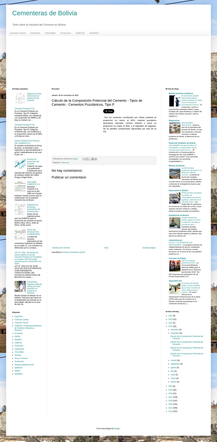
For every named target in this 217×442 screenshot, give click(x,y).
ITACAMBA (50, 33)
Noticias (18, 355)
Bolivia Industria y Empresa (181, 93)
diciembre (175, 330)
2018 (171, 393)
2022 (171, 323)
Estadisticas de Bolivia (179, 215)
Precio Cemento (21, 358)
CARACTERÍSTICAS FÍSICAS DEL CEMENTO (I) (27, 142)
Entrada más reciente (61, 248)
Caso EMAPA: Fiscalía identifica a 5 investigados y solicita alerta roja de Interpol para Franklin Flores (183, 147)
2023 (171, 319)
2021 (171, 326)
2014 (171, 408)
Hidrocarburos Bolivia (178, 190)
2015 (171, 404)
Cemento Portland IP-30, (25, 109)
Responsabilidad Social (24, 365)
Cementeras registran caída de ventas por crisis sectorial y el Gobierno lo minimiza (34, 287)
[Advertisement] (104, 61)
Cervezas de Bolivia (177, 258)
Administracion (175, 240)
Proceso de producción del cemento (33, 161)
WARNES (94, 33)
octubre (174, 360)
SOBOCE (80, 33)
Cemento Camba (22, 320)
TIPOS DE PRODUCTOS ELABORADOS (33, 232)
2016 (171, 401)
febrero (174, 382)
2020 (171, 386)
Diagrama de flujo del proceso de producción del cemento (34, 97)
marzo (173, 378)
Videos (17, 371)
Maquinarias (174, 120)
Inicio (106, 248)
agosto (174, 367)
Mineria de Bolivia (176, 166)
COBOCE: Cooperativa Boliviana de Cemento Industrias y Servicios (28, 328)
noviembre (175, 333)
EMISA (17, 336)
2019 (171, 390)
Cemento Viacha (18, 33)
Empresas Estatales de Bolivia (182, 143)
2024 (171, 316)
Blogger (117, 428)
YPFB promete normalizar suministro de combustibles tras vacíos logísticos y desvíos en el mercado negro (192, 197)
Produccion (65, 33)
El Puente (19, 333)
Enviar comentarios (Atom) (74, 252)
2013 (171, 411)
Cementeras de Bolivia (44, 13)
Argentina (18, 316)
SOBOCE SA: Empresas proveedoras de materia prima (33, 208)
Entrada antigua (149, 248)
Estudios (18, 339)
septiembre (175, 364)
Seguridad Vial (175, 281)
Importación (19, 349)
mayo (173, 375)
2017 (171, 397)
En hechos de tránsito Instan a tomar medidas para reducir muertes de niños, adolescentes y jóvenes (191, 287)
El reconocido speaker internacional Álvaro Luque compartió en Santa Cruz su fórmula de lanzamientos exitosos (192, 100)
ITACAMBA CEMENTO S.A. (33, 183)
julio (173, 371)
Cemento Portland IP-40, (25, 125)
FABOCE (18, 343)
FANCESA (35, 33)
